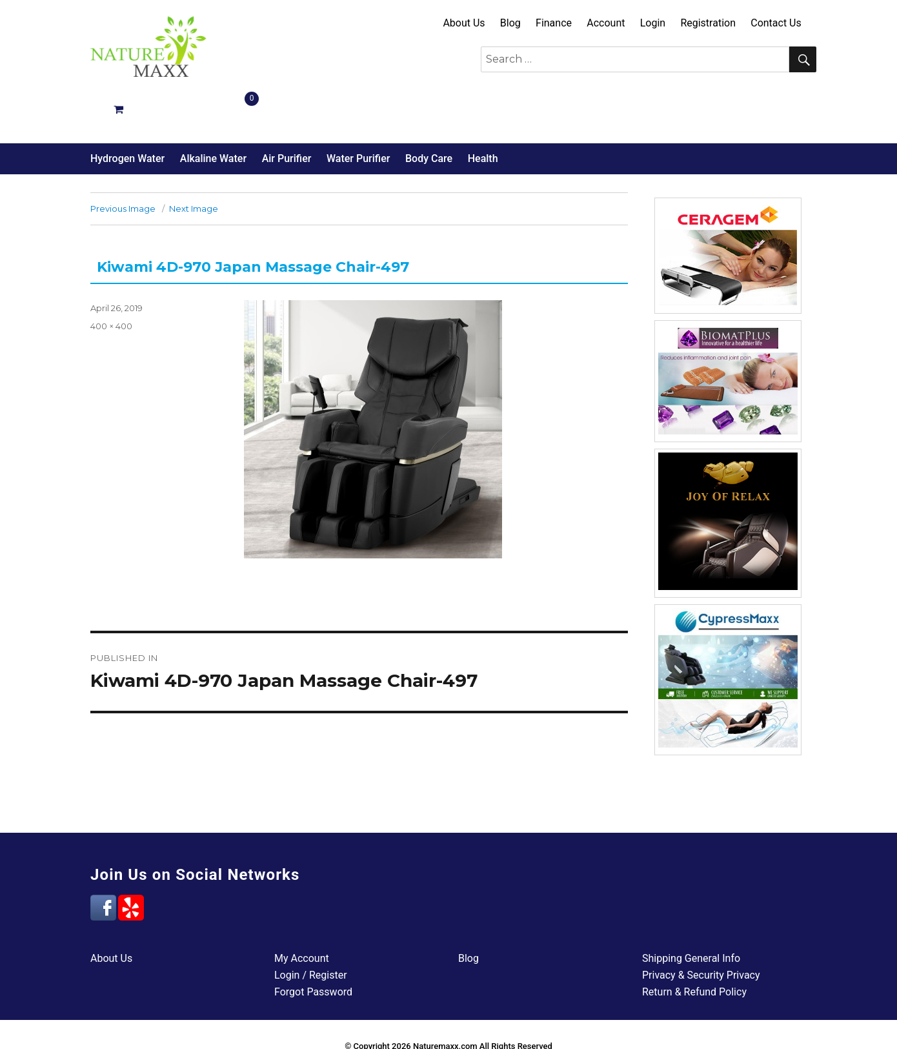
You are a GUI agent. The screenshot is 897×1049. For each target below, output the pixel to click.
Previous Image (123, 163)
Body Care (428, 113)
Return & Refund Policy (694, 946)
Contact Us (776, 23)
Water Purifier (358, 113)
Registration (708, 23)
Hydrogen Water (127, 113)
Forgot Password (313, 946)
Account (606, 23)
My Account (301, 912)
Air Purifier (287, 113)
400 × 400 (111, 280)
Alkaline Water (213, 113)
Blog (510, 23)
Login (652, 23)
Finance (554, 23)
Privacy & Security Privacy (701, 929)
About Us (464, 23)
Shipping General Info (691, 912)
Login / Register (310, 929)
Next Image (193, 163)
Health (483, 113)
